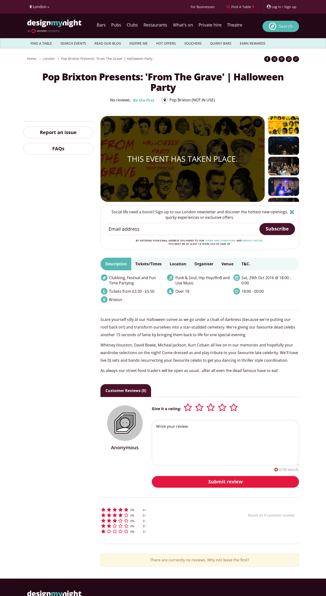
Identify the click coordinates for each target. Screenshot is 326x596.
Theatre (234, 25)
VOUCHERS (193, 43)
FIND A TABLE (41, 43)
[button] (165, 509)
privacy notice (253, 240)
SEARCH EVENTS (73, 43)
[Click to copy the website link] (296, 59)
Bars (101, 25)
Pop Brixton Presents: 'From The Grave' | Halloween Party (106, 58)
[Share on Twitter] (274, 59)
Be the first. (144, 100)
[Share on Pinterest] (282, 59)
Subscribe (277, 228)
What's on (183, 25)
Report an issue (58, 132)
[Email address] (182, 229)
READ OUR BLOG (108, 43)
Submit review (225, 481)
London (49, 58)
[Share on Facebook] (267, 59)
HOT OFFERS (166, 43)
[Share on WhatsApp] (289, 59)
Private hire (210, 25)
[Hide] (292, 212)
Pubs (116, 25)
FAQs (58, 148)
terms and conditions (220, 240)
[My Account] (281, 6)
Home (31, 58)
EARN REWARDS (252, 43)
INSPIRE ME (138, 43)
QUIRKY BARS (220, 43)
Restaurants (155, 25)
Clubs (132, 25)
